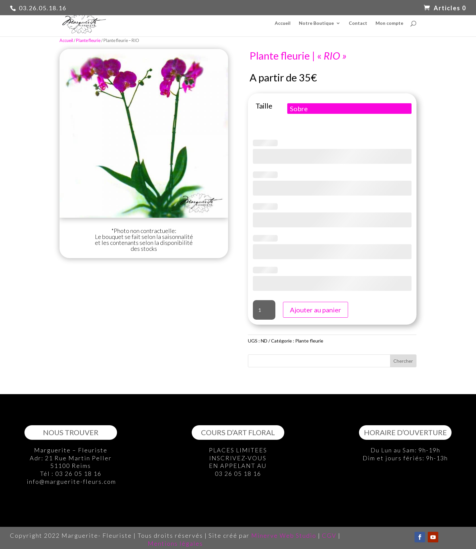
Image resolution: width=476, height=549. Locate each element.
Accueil (283, 23)
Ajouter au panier (315, 310)
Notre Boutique (316, 23)
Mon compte (389, 23)
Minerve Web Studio (283, 535)
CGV (329, 535)
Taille (264, 105)
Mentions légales (175, 543)
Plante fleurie (88, 40)
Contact (358, 23)
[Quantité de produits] (264, 310)
